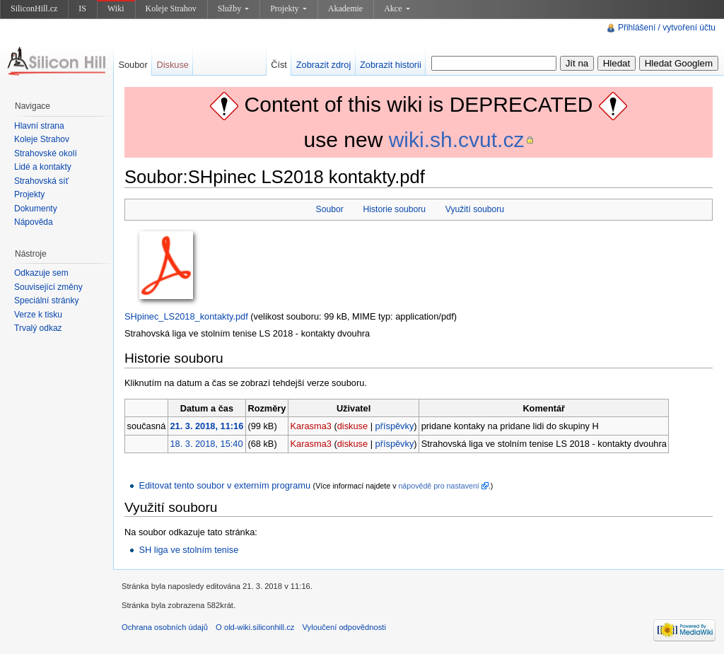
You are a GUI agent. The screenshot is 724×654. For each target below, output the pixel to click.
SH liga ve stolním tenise (188, 549)
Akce (396, 8)
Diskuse (172, 64)
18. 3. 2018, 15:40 (206, 443)
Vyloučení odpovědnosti (344, 627)
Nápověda (33, 222)
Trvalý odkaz (38, 328)
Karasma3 (311, 426)
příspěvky (394, 426)
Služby (233, 8)
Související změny (48, 287)
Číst (279, 64)
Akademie (345, 8)
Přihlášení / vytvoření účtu (667, 28)
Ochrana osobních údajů (165, 627)
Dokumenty (35, 209)
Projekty (288, 8)
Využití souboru (474, 209)
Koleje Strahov (171, 8)
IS (82, 8)
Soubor (330, 209)
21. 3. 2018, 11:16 (206, 426)
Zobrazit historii (390, 64)
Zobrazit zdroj (323, 64)
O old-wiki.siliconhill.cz (255, 627)
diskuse (352, 426)
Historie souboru (394, 209)
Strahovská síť (41, 181)
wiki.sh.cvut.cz (457, 139)
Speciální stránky (46, 300)
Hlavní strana (39, 126)
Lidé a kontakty (42, 167)
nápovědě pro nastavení (438, 485)
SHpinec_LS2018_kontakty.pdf (186, 316)
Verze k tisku (38, 315)
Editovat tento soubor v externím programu (224, 485)
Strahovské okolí (45, 153)
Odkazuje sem (41, 273)
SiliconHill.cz (34, 8)
